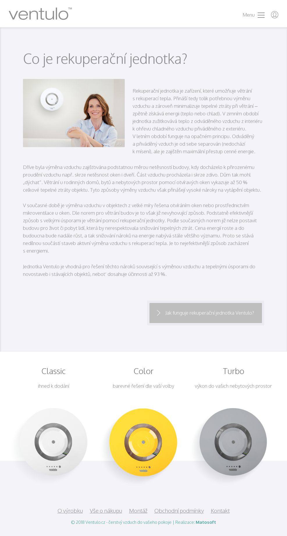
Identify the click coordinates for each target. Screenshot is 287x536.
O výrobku (70, 510)
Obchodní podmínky (179, 510)
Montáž (138, 510)
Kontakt (220, 510)
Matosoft (206, 522)
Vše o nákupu (106, 510)
